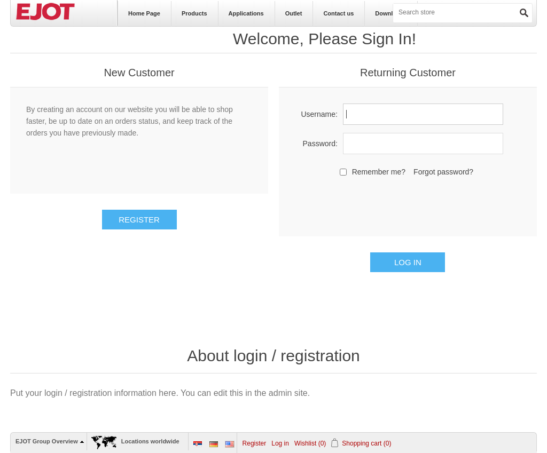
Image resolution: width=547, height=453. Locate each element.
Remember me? (378, 172)
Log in (280, 443)
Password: (320, 143)
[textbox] (436, 12)
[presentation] (407, 205)
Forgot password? (443, 172)
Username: (319, 114)
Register (255, 443)
